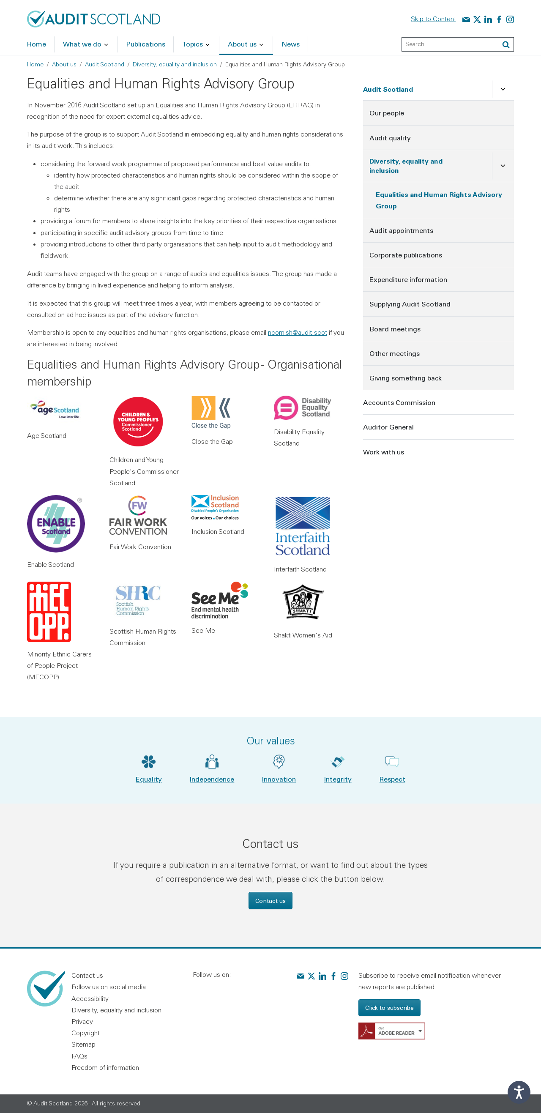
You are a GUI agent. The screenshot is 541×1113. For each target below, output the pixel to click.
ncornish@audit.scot (297, 332)
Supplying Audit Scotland (410, 303)
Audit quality (390, 137)
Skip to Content (433, 18)
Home (35, 64)
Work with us (383, 451)
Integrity (338, 778)
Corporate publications (405, 254)
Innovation (279, 778)
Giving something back (405, 377)
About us (64, 64)
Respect (392, 778)
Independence (212, 778)
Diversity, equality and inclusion (175, 64)
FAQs (79, 1056)
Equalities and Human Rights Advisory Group (439, 200)
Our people (386, 112)
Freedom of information (105, 1067)
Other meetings (394, 353)
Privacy (82, 1021)
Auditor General (388, 426)
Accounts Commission (399, 402)
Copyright (85, 1032)
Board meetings (395, 328)
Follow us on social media (108, 986)
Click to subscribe (389, 1008)
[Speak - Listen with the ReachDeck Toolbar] (519, 1092)
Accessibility (90, 998)
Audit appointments (401, 230)
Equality (149, 778)
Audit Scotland (104, 64)
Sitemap (83, 1044)
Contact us (270, 901)
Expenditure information (408, 279)
